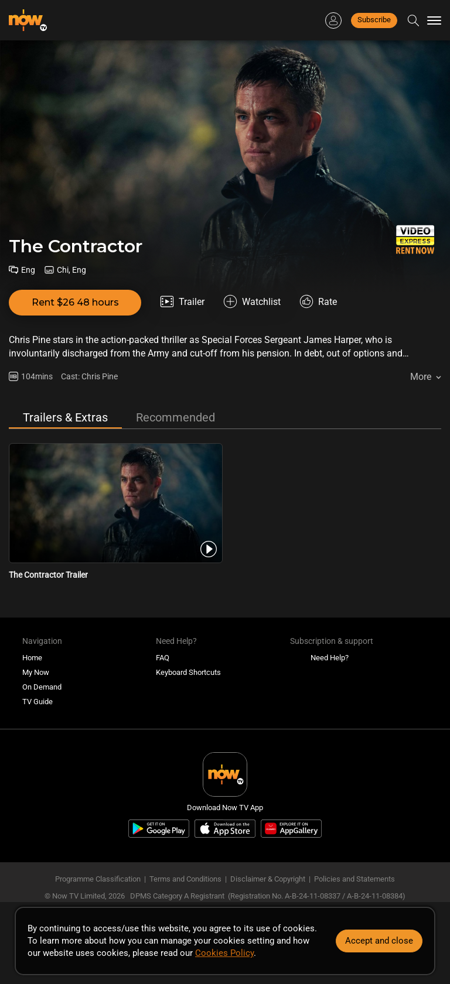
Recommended (175, 417)
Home (32, 657)
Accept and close (379, 940)
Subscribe (374, 19)
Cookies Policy (224, 953)
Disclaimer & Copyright (267, 879)
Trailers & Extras (65, 417)
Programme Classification (98, 879)
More (420, 376)
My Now (35, 672)
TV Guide (37, 701)
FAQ (162, 657)
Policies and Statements (354, 879)
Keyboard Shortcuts (188, 672)
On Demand (42, 687)
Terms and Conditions (185, 879)
